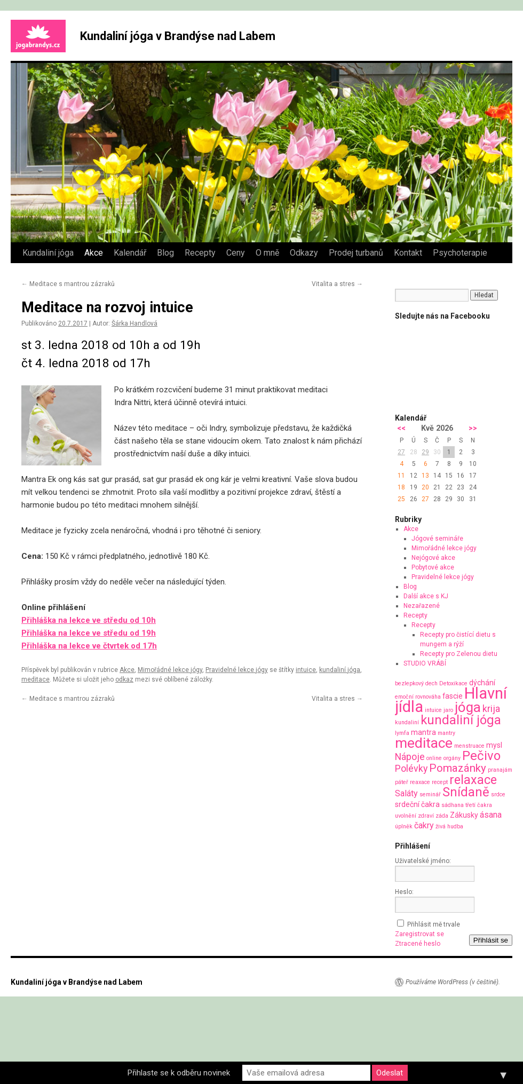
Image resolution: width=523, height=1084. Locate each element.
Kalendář (130, 253)
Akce (93, 253)
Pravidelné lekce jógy (236, 670)
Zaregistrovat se (419, 934)
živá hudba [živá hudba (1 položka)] (449, 826)
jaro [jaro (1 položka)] (448, 710)
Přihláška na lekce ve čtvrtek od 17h (89, 646)
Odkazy (304, 253)
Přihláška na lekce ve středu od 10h (88, 620)
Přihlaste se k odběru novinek (179, 1073)
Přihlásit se (490, 940)
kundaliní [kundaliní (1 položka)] (407, 722)
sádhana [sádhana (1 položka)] (452, 805)
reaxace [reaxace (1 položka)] (420, 782)
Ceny (235, 253)
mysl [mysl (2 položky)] (494, 745)
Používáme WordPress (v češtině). (453, 982)
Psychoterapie (460, 253)
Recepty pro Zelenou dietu (458, 654)
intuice (306, 670)
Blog (165, 253)
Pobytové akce (432, 567)
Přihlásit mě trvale (433, 924)
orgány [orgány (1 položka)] (452, 758)
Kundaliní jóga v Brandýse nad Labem (177, 36)
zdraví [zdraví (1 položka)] (426, 815)
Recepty (200, 253)
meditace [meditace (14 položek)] (424, 742)
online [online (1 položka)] (434, 758)
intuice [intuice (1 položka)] (433, 710)
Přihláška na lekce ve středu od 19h (88, 633)
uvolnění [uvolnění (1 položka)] (405, 815)
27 (401, 452)
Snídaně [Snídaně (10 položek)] (465, 792)
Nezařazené (421, 606)
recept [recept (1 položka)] (440, 782)
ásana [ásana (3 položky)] (491, 815)
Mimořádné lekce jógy (170, 670)
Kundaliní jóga (48, 253)
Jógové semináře (437, 538)
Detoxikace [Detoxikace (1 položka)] (453, 683)
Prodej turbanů (356, 253)
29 (425, 452)
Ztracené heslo (417, 943)
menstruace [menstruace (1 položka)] (469, 745)
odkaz (124, 679)
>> (473, 428)
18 (401, 487)
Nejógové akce (433, 557)
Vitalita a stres (337, 284)
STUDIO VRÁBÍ (424, 663)
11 (401, 475)
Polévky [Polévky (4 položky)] (411, 768)
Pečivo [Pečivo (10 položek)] (481, 755)
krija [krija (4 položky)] (491, 708)
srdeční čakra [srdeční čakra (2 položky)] (417, 804)
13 (425, 475)
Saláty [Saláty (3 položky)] (406, 793)
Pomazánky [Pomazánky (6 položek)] (457, 768)
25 (401, 499)
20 (425, 487)
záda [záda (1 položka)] (441, 815)
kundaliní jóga (339, 670)
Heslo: (404, 892)
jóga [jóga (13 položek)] (468, 707)
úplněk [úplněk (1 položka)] (404, 826)
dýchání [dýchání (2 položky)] (482, 682)
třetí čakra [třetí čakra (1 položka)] (478, 805)
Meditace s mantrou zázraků (68, 284)
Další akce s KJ (425, 596)
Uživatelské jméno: (423, 861)
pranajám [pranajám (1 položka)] (500, 769)
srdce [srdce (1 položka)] (498, 794)
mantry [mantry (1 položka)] (446, 733)
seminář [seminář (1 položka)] (430, 794)
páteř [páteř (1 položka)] (401, 782)
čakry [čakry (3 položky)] (424, 825)
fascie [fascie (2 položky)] (452, 696)
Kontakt (408, 253)
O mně (267, 253)
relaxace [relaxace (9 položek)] (473, 779)
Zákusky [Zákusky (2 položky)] (464, 815)
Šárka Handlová (134, 323)
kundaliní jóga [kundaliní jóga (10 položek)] (461, 720)
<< (401, 428)
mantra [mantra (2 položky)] (423, 732)
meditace (35, 679)
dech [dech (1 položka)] (431, 683)
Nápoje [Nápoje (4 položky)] (410, 756)
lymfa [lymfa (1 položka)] (402, 733)
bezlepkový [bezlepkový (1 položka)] (409, 683)
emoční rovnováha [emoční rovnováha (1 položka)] (418, 696)
